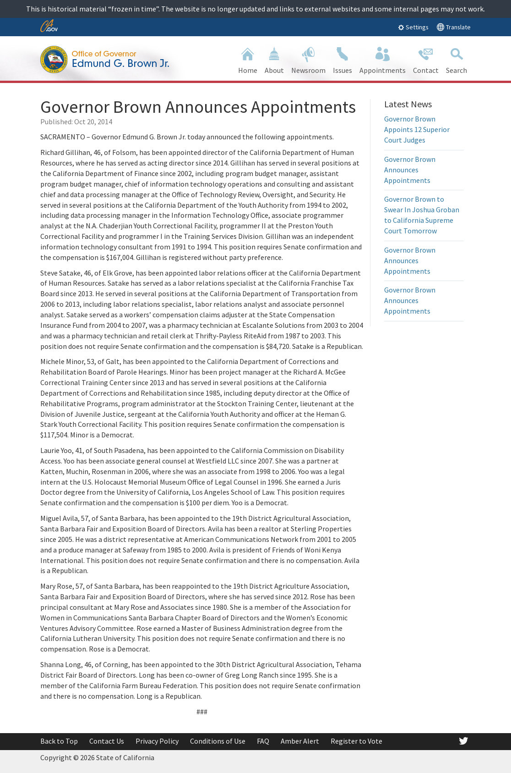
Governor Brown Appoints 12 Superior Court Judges (417, 129)
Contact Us (106, 740)
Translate (453, 26)
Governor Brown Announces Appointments (409, 170)
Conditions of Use (217, 740)
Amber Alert (300, 740)
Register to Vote (356, 740)
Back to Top (59, 740)
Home (247, 59)
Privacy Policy (157, 740)
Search (456, 59)
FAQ (263, 740)
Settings (413, 27)
